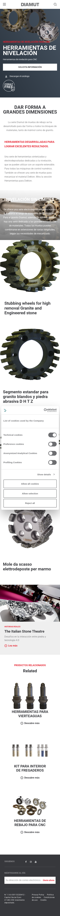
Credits (43, 900)
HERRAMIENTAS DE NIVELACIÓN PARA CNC (26, 41)
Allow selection (30, 493)
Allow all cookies (30, 484)
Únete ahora (48, 880)
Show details (44, 474)
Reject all (30, 503)
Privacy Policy (38, 895)
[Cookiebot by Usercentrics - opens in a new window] (44, 410)
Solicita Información (30, 67)
